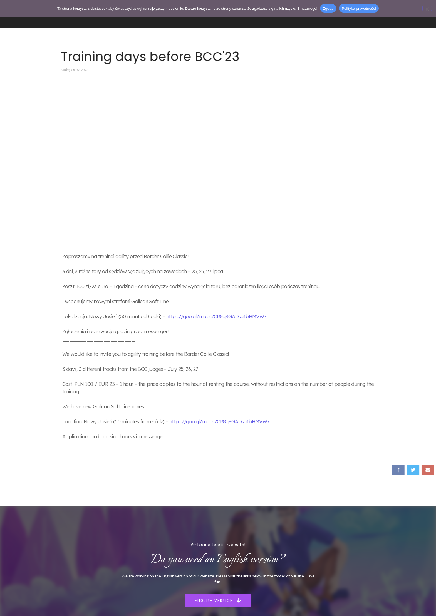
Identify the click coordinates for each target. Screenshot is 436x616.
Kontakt (130, 563)
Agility (129, 545)
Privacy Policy (203, 580)
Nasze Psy (132, 528)
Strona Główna (136, 511)
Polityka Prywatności (141, 580)
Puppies (198, 537)
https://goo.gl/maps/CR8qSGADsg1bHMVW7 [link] (216, 154)
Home (196, 511)
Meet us (198, 520)
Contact (198, 563)
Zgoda (328, 8)
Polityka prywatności (359, 8)
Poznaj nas (132, 520)
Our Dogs (199, 528)
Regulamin (132, 571)
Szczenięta (132, 537)
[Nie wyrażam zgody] (427, 8)
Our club (198, 554)
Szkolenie (131, 554)
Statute (198, 571)
